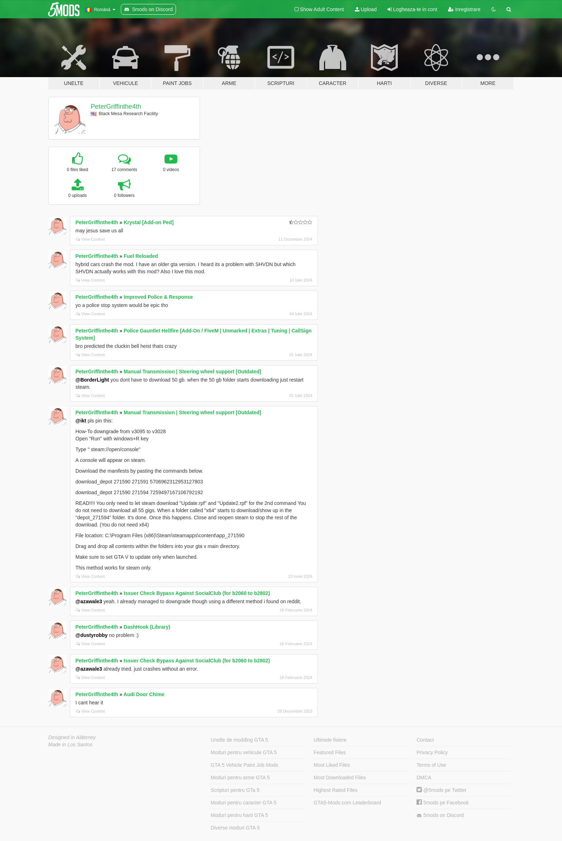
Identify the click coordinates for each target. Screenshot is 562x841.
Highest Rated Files (335, 790)
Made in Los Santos (70, 744)
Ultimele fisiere (330, 740)
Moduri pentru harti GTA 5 (239, 815)
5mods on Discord (440, 815)
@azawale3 (89, 601)
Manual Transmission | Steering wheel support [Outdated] (192, 371)
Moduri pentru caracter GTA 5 (243, 802)
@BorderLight (92, 380)
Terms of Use (431, 765)
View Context (90, 239)
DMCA (423, 777)
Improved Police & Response (158, 297)
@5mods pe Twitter (441, 790)
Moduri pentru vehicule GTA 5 (244, 752)
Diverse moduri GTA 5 (235, 828)
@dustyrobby (92, 635)
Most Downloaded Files (340, 777)
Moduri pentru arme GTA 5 (240, 777)
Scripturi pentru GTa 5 (235, 790)
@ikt (81, 421)
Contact (425, 740)
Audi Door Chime (144, 694)
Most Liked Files (332, 765)
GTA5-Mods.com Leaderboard (347, 802)
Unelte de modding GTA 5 (239, 740)
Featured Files (330, 752)
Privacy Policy (432, 752)
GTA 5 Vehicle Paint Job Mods (244, 765)
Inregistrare (464, 9)
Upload (366, 9)
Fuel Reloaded (141, 256)
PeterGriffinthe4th (116, 106)
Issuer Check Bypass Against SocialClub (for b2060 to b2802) (197, 593)
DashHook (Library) (147, 627)
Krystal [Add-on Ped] (148, 222)
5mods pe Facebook (442, 802)
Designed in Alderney (72, 737)
